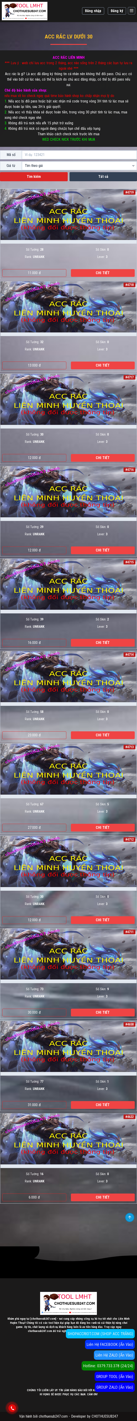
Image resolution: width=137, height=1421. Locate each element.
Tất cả (103, 176)
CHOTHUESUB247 (105, 1416)
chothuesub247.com (53, 1416)
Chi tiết (103, 273)
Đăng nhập (93, 11)
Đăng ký (117, 11)
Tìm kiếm (34, 176)
